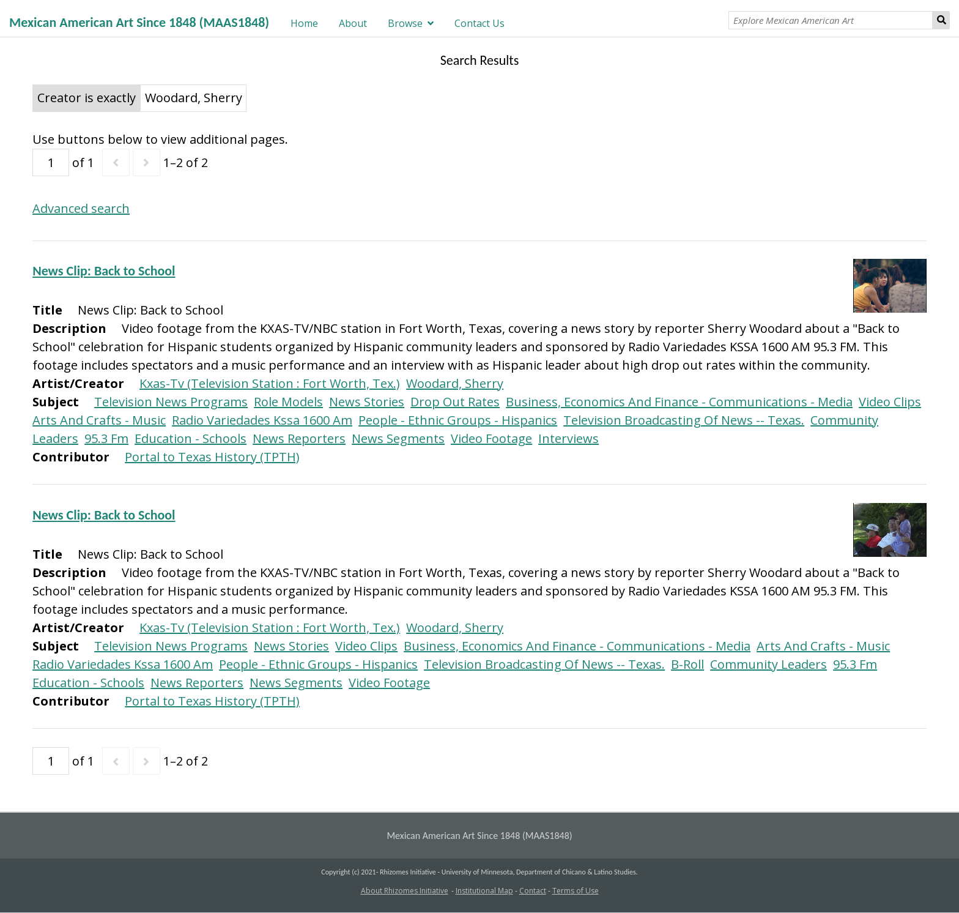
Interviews (568, 438)
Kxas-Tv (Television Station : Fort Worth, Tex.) (269, 383)
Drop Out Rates (455, 401)
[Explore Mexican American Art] (830, 20)
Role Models (288, 401)
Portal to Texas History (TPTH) (212, 457)
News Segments (398, 438)
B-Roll (687, 664)
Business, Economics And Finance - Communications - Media (679, 401)
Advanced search (81, 208)
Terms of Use (575, 890)
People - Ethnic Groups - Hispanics (457, 420)
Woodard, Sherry (454, 383)
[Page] (50, 162)
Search (941, 20)
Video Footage (491, 438)
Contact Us (479, 23)
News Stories (366, 401)
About (353, 23)
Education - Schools (190, 438)
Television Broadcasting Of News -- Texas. (683, 420)
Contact (532, 890)
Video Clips (890, 401)
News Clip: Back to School (103, 271)
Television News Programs (171, 401)
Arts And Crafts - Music (99, 420)
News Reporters (299, 438)
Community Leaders (768, 664)
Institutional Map (484, 890)
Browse (405, 23)
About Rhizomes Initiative (404, 890)
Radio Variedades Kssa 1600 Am (262, 420)
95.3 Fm (106, 438)
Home (304, 23)
